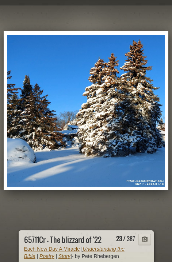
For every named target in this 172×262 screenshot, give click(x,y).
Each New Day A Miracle (52, 249)
